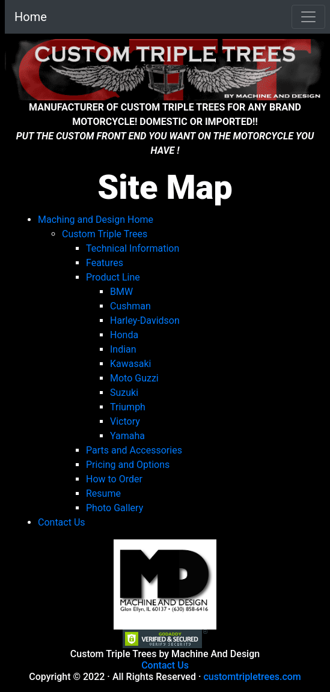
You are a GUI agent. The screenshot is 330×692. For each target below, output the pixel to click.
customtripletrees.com (252, 676)
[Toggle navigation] (308, 17)
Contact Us (165, 665)
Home (30, 17)
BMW (121, 291)
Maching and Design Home (95, 219)
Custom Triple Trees (104, 234)
